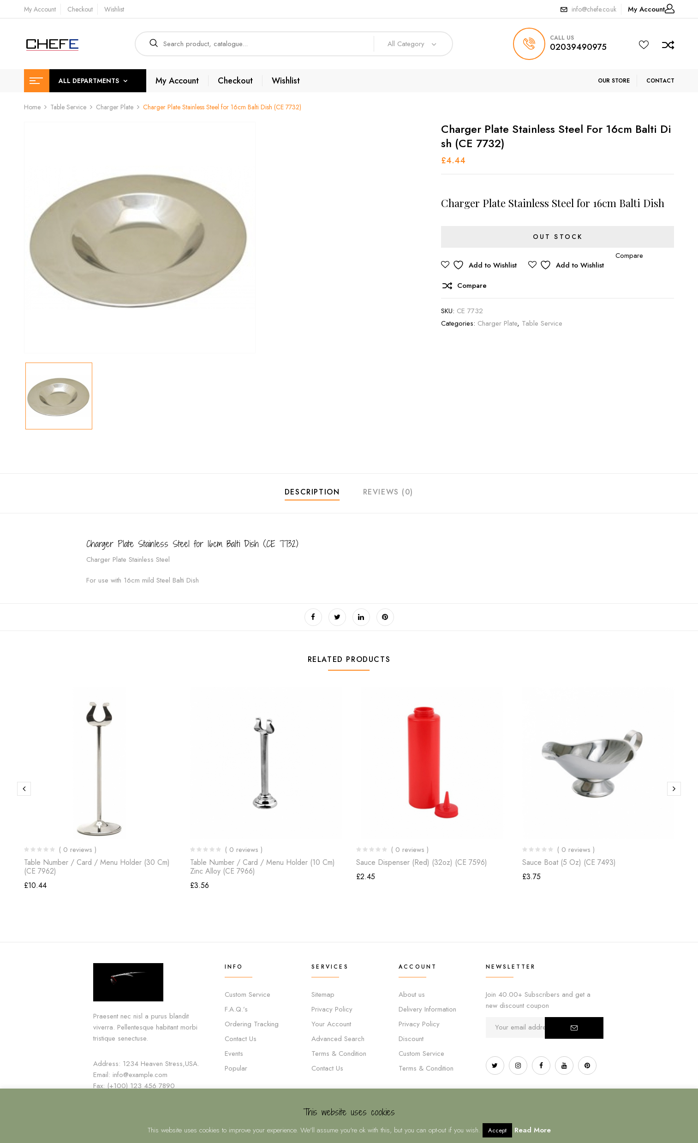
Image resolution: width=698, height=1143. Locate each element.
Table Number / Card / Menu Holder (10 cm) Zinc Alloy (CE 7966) (262, 866)
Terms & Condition (338, 1053)
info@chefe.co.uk (594, 9)
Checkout (80, 9)
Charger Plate (114, 107)
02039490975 (578, 47)
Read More (532, 1130)
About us (412, 994)
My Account (40, 9)
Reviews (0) (388, 492)
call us (562, 38)
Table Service (68, 107)
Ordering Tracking (252, 1024)
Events (234, 1053)
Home (32, 107)
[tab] (312, 493)
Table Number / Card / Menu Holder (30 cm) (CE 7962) (97, 866)
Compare (472, 285)
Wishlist (114, 9)
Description (312, 492)
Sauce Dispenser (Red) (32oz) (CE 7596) (421, 862)
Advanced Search (337, 1039)
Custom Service (247, 994)
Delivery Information (427, 1009)
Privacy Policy (331, 1009)
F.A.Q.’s (236, 1009)
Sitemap (322, 994)
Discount (411, 1039)
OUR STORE (614, 81)
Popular (236, 1068)
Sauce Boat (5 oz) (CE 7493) (569, 862)
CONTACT (660, 81)
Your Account (331, 1024)
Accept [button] (497, 1130)
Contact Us (241, 1039)
